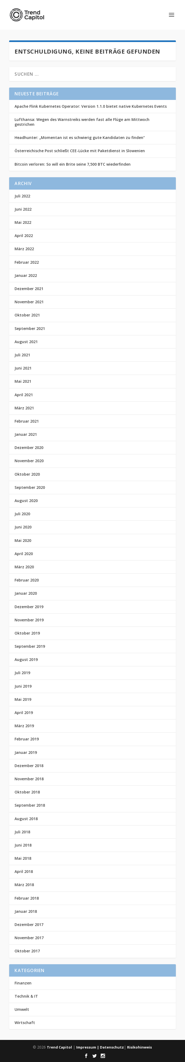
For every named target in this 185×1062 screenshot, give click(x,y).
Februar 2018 (27, 898)
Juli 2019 (22, 672)
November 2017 (29, 937)
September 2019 (30, 646)
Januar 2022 (26, 275)
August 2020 (26, 500)
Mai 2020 (23, 540)
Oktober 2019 (27, 633)
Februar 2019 (27, 738)
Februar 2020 (27, 580)
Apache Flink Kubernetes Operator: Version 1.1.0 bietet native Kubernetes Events (91, 106)
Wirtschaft (25, 1022)
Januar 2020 (26, 593)
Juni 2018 (23, 845)
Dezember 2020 (29, 447)
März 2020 (24, 566)
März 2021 (24, 407)
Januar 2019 (26, 752)
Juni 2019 (23, 686)
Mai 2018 (23, 858)
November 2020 (29, 460)
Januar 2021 (26, 434)
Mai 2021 (23, 381)
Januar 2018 (26, 911)
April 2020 (24, 553)
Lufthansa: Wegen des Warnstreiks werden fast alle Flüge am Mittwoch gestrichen (82, 122)
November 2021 (29, 301)
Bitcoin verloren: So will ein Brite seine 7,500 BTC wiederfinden (73, 164)
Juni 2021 (23, 368)
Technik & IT (26, 996)
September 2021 (30, 328)
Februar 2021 (27, 421)
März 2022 (24, 248)
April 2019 (24, 712)
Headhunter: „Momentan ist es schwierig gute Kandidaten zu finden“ (80, 137)
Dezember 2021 (29, 288)
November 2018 (29, 778)
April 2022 (24, 235)
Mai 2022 (23, 222)
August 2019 (26, 659)
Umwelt (22, 1009)
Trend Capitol (59, 1047)
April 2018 (24, 871)
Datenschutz (112, 1047)
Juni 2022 (23, 209)
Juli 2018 (22, 831)
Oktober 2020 (27, 474)
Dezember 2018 (29, 765)
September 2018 (30, 805)
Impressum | (88, 1047)
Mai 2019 (23, 699)
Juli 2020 (22, 513)
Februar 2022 (27, 262)
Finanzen (23, 983)
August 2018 (26, 818)
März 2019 (24, 725)
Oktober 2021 (27, 315)
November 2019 (29, 619)
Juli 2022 (22, 196)
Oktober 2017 (27, 950)
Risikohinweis (139, 1047)
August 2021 (26, 341)
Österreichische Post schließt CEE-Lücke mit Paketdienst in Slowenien (80, 150)
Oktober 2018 (27, 792)
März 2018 (24, 884)
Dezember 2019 (29, 606)
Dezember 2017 (29, 924)
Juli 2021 (22, 354)
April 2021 (24, 394)
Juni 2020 (23, 527)
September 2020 (30, 487)
